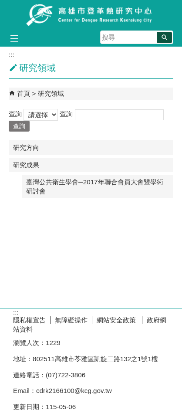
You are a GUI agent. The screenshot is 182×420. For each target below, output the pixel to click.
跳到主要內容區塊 (4, 4)
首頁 (23, 93)
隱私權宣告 (29, 320)
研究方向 (26, 147)
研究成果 (26, 165)
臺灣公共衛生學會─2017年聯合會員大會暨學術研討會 (94, 186)
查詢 (15, 114)
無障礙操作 (71, 320)
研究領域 (51, 93)
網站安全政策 (117, 320)
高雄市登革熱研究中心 (91, 14)
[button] (164, 37)
